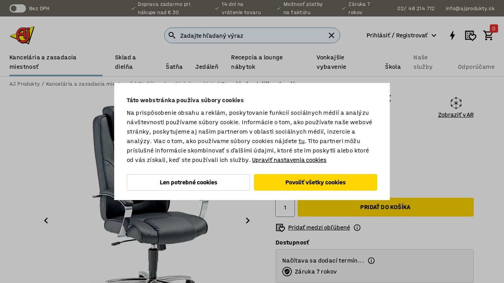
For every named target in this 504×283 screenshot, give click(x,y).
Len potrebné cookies (188, 182)
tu (301, 141)
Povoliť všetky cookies (315, 182)
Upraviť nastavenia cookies (289, 160)
